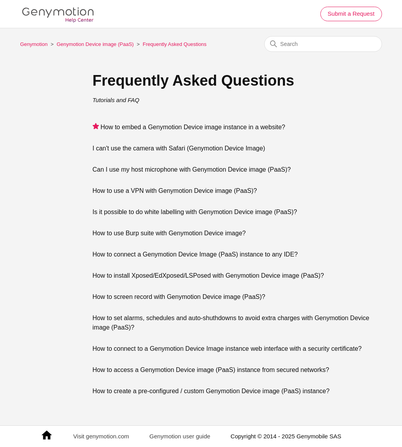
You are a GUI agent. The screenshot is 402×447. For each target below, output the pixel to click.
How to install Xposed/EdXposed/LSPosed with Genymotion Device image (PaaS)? (208, 275)
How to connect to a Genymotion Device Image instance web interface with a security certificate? (227, 348)
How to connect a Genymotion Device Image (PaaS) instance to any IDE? (195, 254)
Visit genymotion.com (101, 436)
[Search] (323, 44)
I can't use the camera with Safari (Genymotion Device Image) (179, 148)
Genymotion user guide (180, 436)
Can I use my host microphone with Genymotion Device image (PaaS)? (192, 169)
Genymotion (34, 44)
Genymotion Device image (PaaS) (95, 44)
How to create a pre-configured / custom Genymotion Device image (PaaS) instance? (211, 391)
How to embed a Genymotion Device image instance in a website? (192, 127)
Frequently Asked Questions (175, 44)
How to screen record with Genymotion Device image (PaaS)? (179, 296)
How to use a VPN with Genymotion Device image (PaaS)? (175, 190)
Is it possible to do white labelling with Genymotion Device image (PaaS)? (195, 212)
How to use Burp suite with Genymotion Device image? (169, 233)
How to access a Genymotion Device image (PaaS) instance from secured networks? (211, 369)
